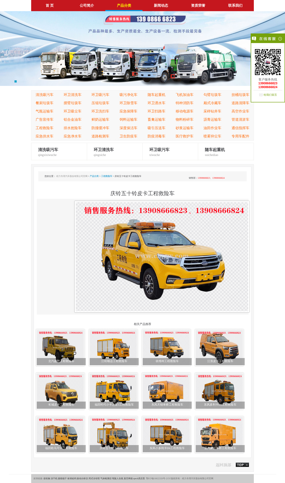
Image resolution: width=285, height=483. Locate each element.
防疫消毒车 (156, 136)
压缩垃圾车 (100, 103)
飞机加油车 (184, 95)
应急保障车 (128, 111)
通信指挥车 (240, 128)
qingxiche (115, 151)
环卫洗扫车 (100, 111)
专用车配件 (240, 136)
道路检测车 (100, 136)
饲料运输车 (128, 119)
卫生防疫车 (128, 136)
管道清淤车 (240, 119)
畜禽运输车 (156, 119)
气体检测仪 (106, 478)
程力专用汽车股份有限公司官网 (72, 176)
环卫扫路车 (156, 111)
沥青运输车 (212, 119)
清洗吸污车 (44, 95)
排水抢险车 (72, 128)
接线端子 (62, 478)
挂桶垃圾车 (240, 95)
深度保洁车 (128, 128)
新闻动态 (161, 5)
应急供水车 (44, 136)
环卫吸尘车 (72, 111)
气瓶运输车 (44, 111)
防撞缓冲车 (100, 128)
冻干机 (54, 478)
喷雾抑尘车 (212, 136)
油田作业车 (212, 128)
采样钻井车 (212, 111)
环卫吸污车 (100, 95)
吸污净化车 (128, 95)
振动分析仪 (82, 478)
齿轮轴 (46, 478)
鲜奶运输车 (100, 119)
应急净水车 (72, 136)
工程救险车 (44, 128)
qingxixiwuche (59, 151)
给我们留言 (270, 94)
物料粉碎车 (184, 119)
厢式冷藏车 (212, 103)
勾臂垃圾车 (212, 95)
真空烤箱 (128, 478)
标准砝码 (71, 478)
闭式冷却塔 (94, 478)
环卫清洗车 (72, 95)
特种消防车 (184, 103)
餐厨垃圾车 (44, 103)
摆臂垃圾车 (72, 103)
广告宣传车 (44, 119)
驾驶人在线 (117, 478)
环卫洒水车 (156, 103)
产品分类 (124, 5)
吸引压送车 (156, 128)
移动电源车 (184, 111)
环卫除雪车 (128, 103)
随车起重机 (156, 95)
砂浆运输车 (184, 128)
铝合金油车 (72, 119)
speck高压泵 (139, 478)
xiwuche (170, 151)
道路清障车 (240, 103)
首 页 (50, 5)
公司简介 (87, 5)
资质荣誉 (198, 5)
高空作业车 (240, 111)
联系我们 (235, 5)
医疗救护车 (184, 136)
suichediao (226, 151)
